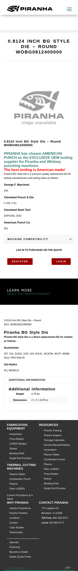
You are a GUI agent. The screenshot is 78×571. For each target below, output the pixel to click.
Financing (14, 547)
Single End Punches (20, 458)
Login (61, 261)
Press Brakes (16, 439)
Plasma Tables (17, 474)
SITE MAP (20, 568)
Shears (13, 448)
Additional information (27, 379)
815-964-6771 (56, 522)
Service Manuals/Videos (57, 445)
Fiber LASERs (17, 488)
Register (20, 261)
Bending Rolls (16, 453)
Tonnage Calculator (54, 440)
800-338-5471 (60, 518)
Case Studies (16, 527)
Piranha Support (52, 435)
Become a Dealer (18, 552)
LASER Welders (18, 443)
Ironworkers (15, 434)
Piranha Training (53, 430)
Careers (13, 522)
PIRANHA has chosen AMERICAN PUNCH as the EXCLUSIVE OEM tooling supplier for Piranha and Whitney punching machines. (38, 159)
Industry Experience (20, 508)
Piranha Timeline (18, 513)
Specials (14, 542)
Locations (14, 518)
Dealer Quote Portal (20, 556)
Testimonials (16, 532)
